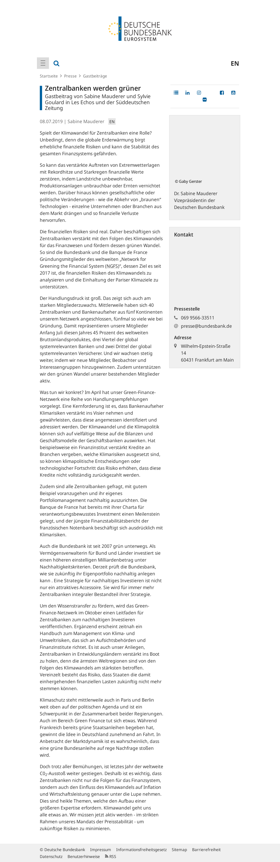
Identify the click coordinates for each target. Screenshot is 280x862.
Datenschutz (51, 856)
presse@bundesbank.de (206, 326)
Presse (70, 76)
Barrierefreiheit (206, 849)
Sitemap (179, 849)
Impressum (100, 849)
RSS (110, 856)
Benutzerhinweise (84, 856)
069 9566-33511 (197, 317)
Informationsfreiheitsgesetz (141, 849)
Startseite (49, 76)
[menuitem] (43, 63)
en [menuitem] (235, 63)
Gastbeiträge (95, 76)
